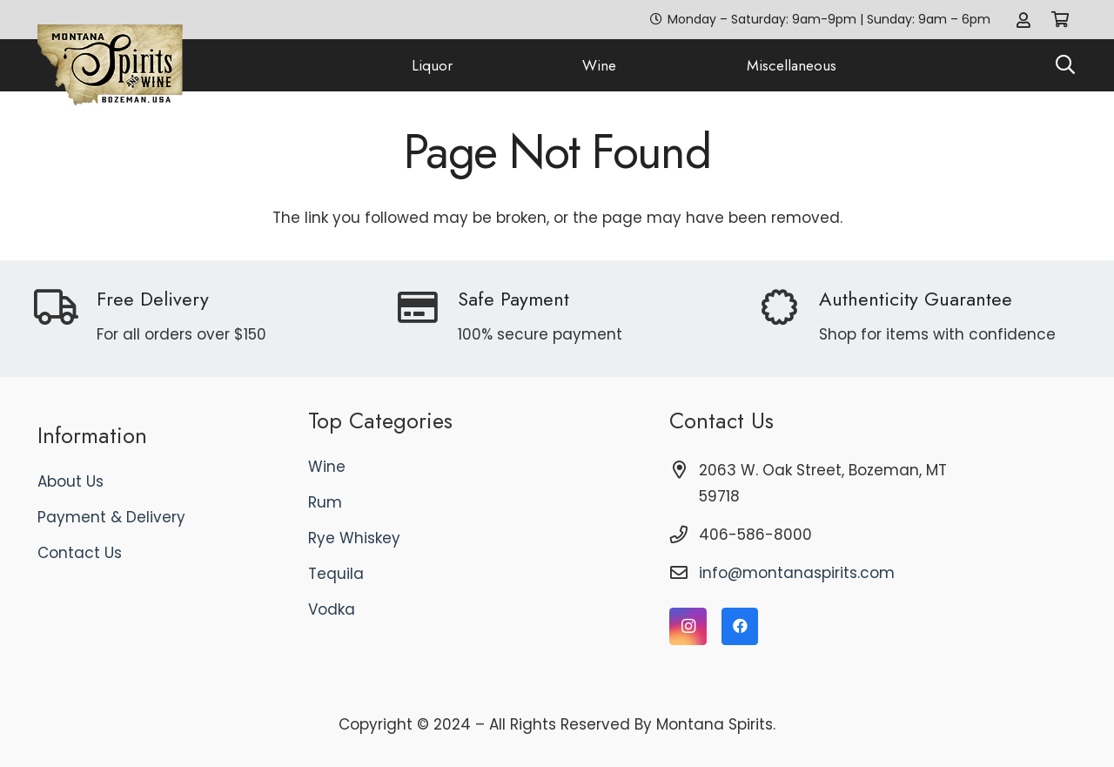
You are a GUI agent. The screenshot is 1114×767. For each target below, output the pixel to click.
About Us (70, 481)
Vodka (331, 609)
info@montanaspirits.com (797, 572)
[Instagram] (688, 626)
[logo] (110, 65)
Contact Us (79, 552)
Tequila (336, 573)
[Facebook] (740, 626)
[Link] (1023, 19)
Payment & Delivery (111, 517)
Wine (327, 466)
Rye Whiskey (354, 538)
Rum (325, 502)
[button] (1065, 65)
